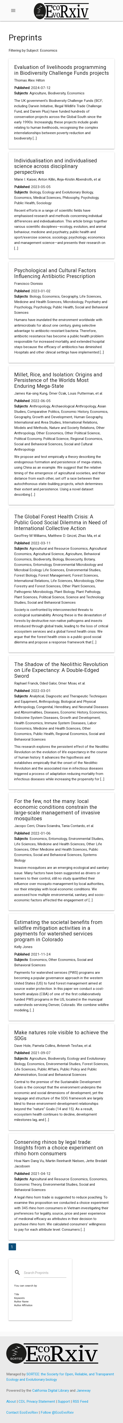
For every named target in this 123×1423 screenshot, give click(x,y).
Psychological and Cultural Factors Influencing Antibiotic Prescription (55, 273)
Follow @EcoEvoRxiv (57, 1412)
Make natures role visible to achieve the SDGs (61, 1035)
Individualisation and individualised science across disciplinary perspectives (55, 166)
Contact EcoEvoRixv (22, 1412)
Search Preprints (36, 1273)
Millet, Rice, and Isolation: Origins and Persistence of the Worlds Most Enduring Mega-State (58, 380)
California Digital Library (50, 1390)
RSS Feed (80, 1401)
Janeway (83, 1390)
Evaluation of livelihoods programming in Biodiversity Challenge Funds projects (61, 70)
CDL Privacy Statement (37, 1401)
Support (64, 1401)
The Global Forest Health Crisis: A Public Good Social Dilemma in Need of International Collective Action (60, 522)
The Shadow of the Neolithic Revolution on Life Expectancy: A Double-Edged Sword (61, 670)
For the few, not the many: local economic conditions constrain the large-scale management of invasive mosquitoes (57, 809)
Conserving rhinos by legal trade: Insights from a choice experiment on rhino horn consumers (58, 1147)
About (11, 1401)
